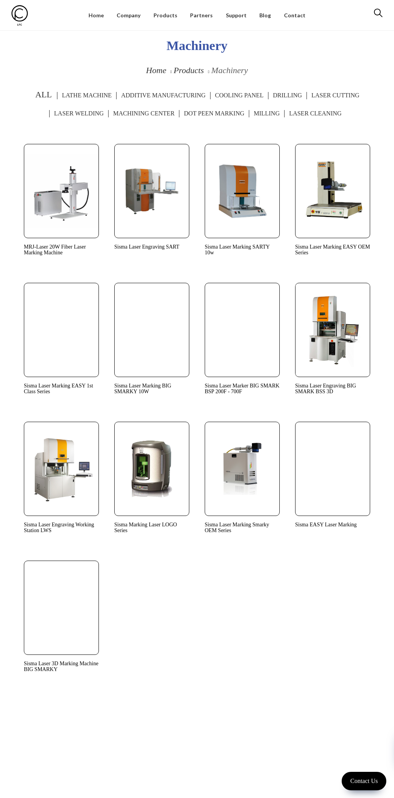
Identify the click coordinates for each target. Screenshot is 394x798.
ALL (43, 94)
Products (189, 70)
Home (156, 70)
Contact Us (364, 781)
